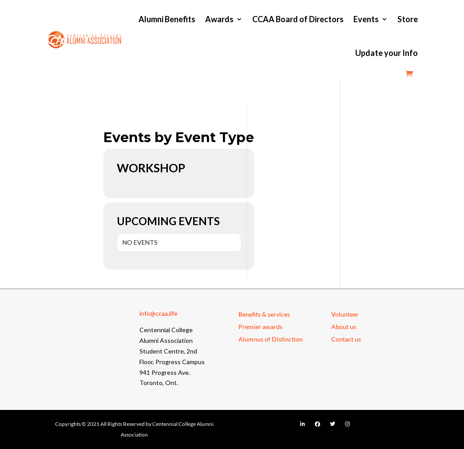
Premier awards (260, 326)
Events (366, 19)
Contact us (346, 339)
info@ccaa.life (158, 313)
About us (343, 326)
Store (407, 19)
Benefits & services (264, 314)
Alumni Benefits (167, 19)
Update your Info (386, 53)
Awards (219, 19)
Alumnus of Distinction (270, 339)
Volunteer (345, 314)
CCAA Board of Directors (298, 19)
